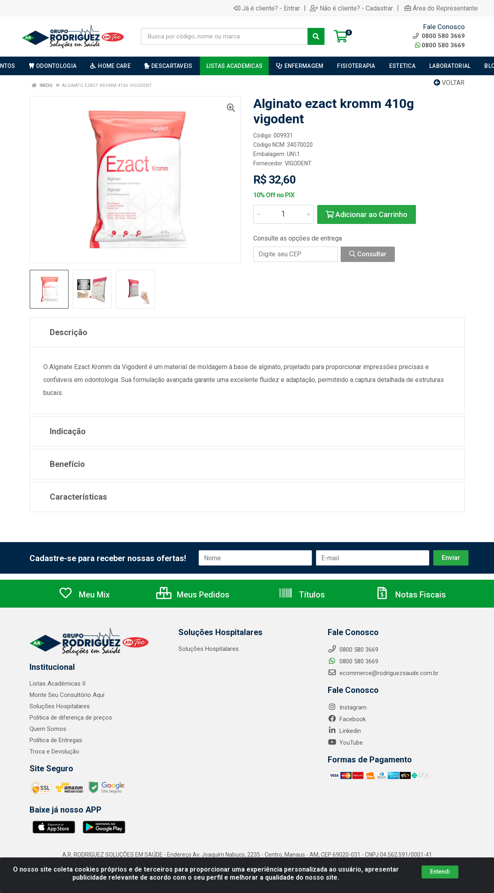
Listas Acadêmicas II (57, 683)
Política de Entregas (56, 740)
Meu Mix (84, 595)
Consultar (367, 254)
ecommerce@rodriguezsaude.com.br (383, 673)
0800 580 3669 (440, 45)
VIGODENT (298, 163)
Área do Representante (441, 8)
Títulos (301, 595)
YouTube (345, 742)
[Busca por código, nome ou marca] (224, 36)
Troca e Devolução (54, 751)
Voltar (449, 83)
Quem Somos (48, 729)
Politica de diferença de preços (71, 717)
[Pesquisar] (315, 36)
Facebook (347, 719)
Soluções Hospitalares (60, 706)
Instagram (347, 707)
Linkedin (344, 731)
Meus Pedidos (192, 595)
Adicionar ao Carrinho (366, 214)
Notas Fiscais (410, 595)
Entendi (440, 871)
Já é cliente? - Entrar (267, 8)
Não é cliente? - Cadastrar (351, 8)
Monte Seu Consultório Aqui (67, 695)
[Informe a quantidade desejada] (283, 214)
